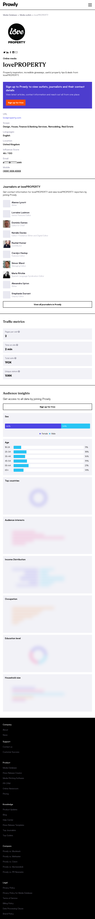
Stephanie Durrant (21, 293)
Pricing (6, 793)
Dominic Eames (19, 222)
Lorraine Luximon (20, 212)
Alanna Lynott (19, 202)
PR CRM (6, 783)
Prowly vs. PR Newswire (13, 872)
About (5, 730)
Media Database (10, 15)
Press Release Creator (12, 773)
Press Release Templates (13, 825)
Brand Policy (8, 913)
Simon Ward (18, 263)
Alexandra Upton (20, 283)
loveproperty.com (12, 117)
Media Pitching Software (13, 778)
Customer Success (11, 752)
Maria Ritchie (18, 273)
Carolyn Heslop (20, 253)
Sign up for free (16, 102)
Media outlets (25, 15)
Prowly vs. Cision (10, 861)
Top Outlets (8, 835)
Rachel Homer (19, 242)
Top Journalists (9, 830)
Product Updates (10, 809)
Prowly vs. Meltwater (12, 856)
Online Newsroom (10, 788)
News (5, 735)
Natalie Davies (19, 232)
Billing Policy (8, 903)
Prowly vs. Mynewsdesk (13, 867)
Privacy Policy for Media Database (17, 893)
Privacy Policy (9, 888)
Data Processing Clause (13, 908)
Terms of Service (10, 898)
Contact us (7, 747)
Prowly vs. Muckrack (11, 851)
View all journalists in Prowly (47, 304)
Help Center (8, 820)
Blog (5, 814)
